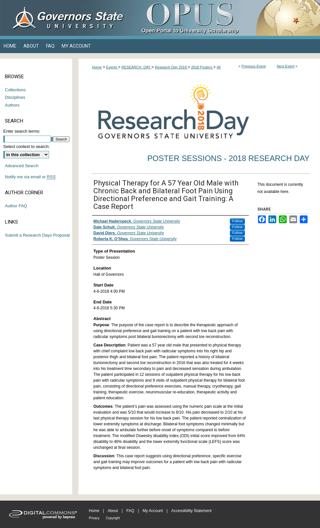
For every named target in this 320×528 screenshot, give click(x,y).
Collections (15, 89)
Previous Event (254, 66)
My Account (153, 510)
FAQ (130, 510)
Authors (12, 105)
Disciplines (15, 97)
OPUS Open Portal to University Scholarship (225, 18)
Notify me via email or (30, 177)
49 (218, 67)
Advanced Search (22, 165)
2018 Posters (202, 67)
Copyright (113, 518)
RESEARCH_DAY (136, 67)
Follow (237, 221)
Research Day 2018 (171, 67)
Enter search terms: (21, 131)
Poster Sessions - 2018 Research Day (228, 158)
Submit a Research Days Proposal (37, 235)
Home (97, 67)
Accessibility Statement (191, 510)
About (113, 510)
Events (112, 67)
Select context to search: (26, 146)
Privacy (94, 518)
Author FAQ (16, 205)
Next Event (286, 66)
